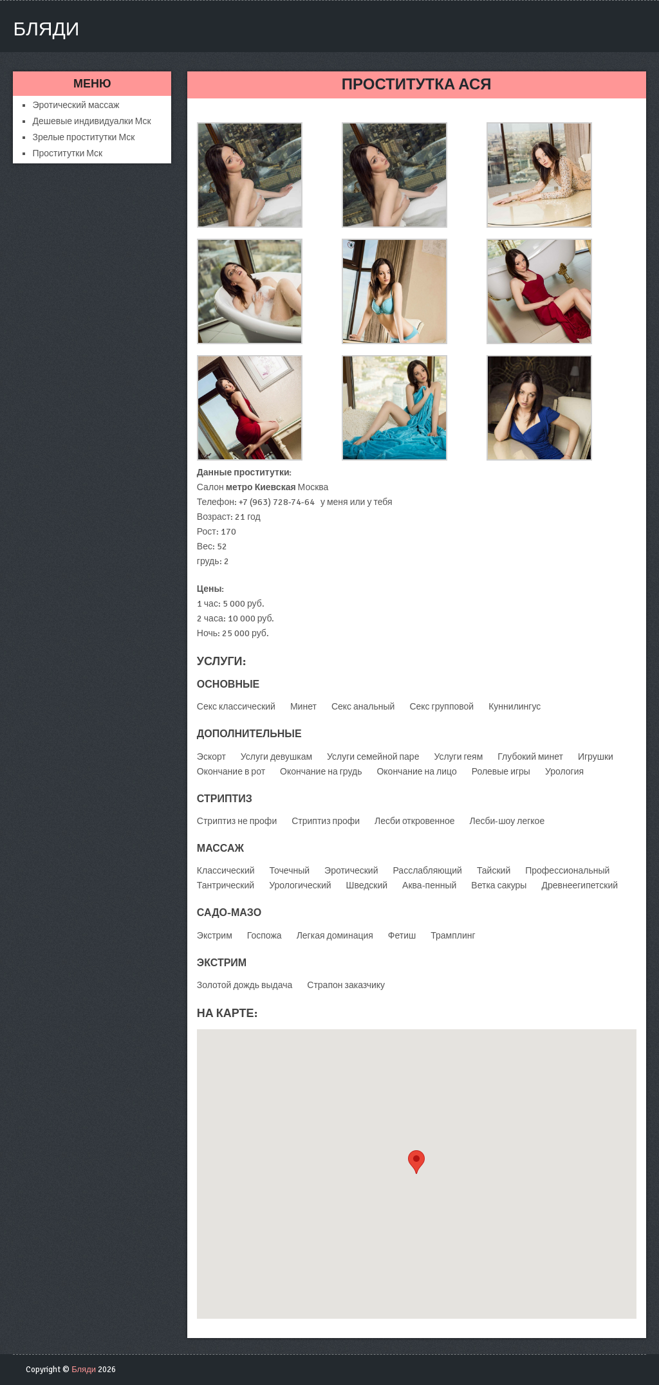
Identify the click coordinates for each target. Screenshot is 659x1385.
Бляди (46, 29)
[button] (416, 1162)
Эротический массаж (75, 105)
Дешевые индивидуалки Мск (91, 121)
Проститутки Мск (67, 153)
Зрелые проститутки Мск (83, 137)
